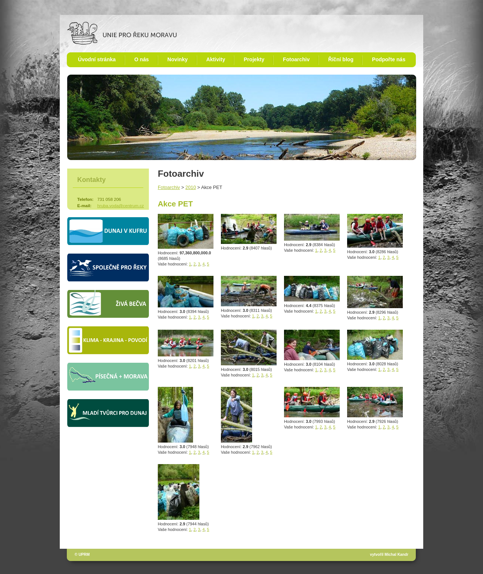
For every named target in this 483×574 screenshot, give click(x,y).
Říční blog (340, 59)
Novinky (177, 59)
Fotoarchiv (296, 59)
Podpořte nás (388, 59)
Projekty (254, 59)
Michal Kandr (396, 554)
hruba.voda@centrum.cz (120, 205)
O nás (141, 59)
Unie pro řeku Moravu (122, 33)
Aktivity (215, 59)
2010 (190, 187)
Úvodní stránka (97, 59)
